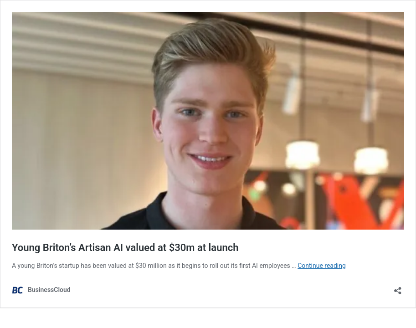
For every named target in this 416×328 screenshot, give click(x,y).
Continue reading (322, 265)
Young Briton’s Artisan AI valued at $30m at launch (125, 247)
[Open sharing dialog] (397, 288)
